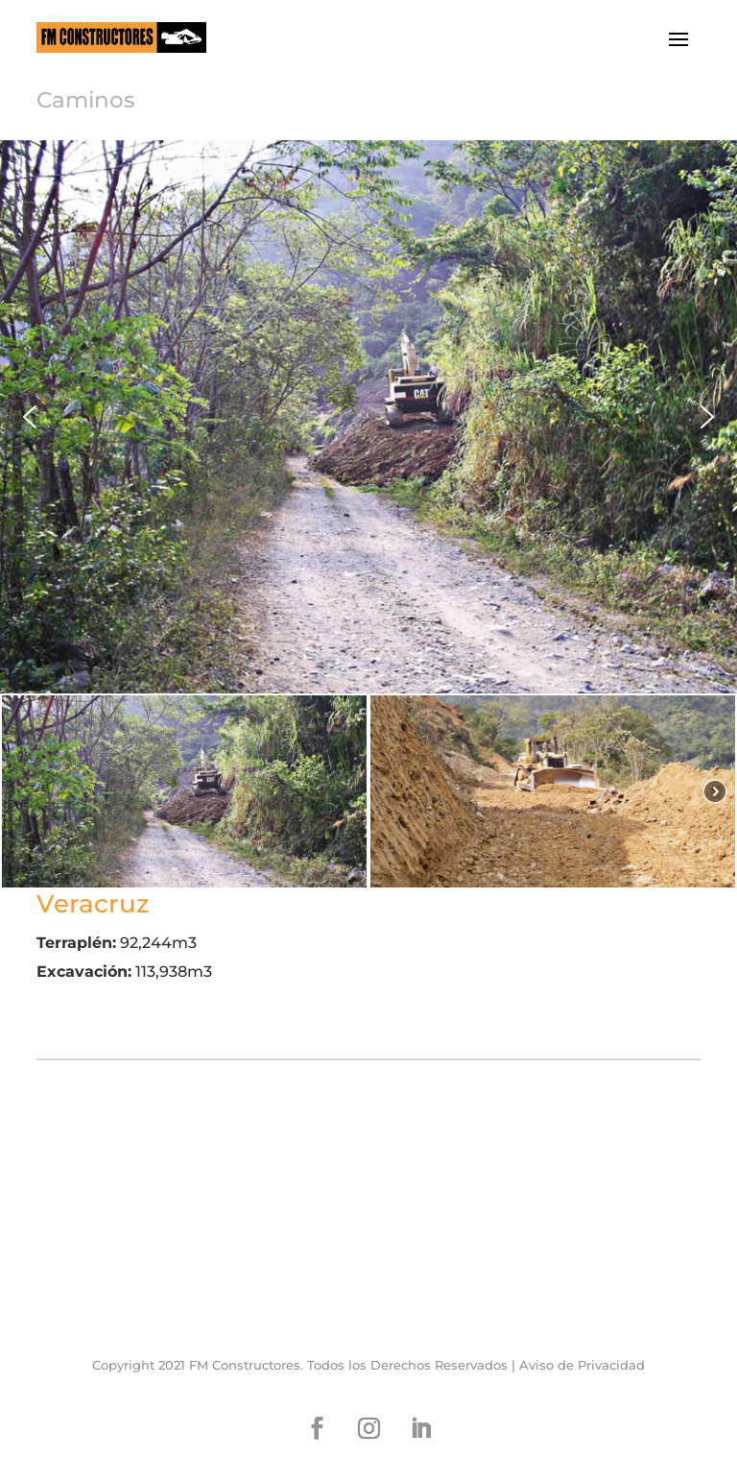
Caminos (85, 99)
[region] (368, 514)
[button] (29, 416)
